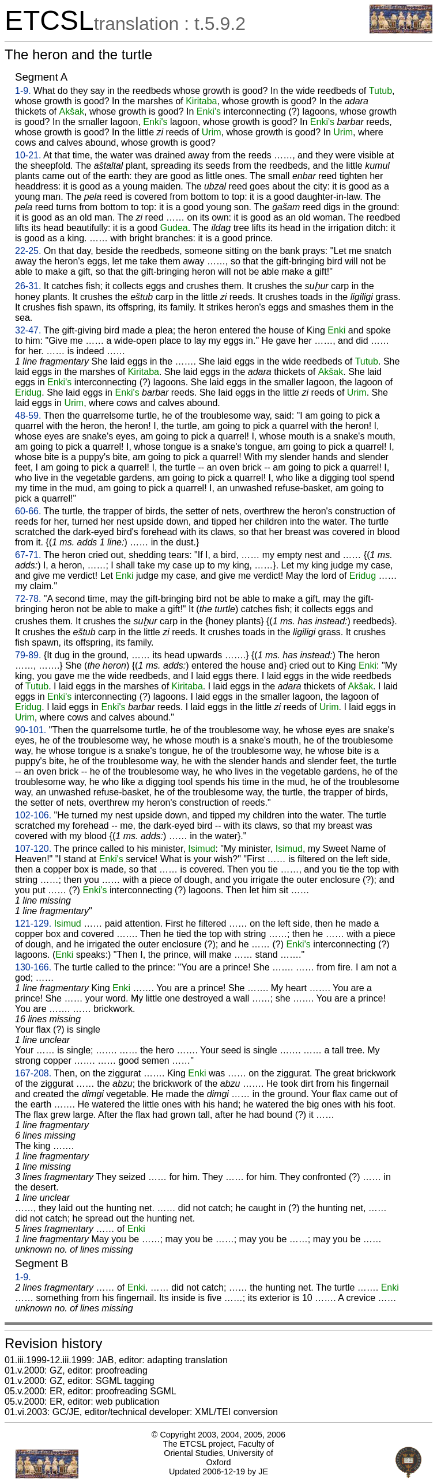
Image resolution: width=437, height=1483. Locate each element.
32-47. (28, 330)
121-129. (33, 923)
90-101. (30, 730)
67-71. (28, 555)
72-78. (28, 599)
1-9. (23, 91)
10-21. (28, 155)
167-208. (33, 1073)
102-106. (33, 815)
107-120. (33, 849)
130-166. (33, 967)
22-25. (28, 251)
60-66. (28, 511)
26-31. (28, 286)
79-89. (28, 655)
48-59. (28, 415)
